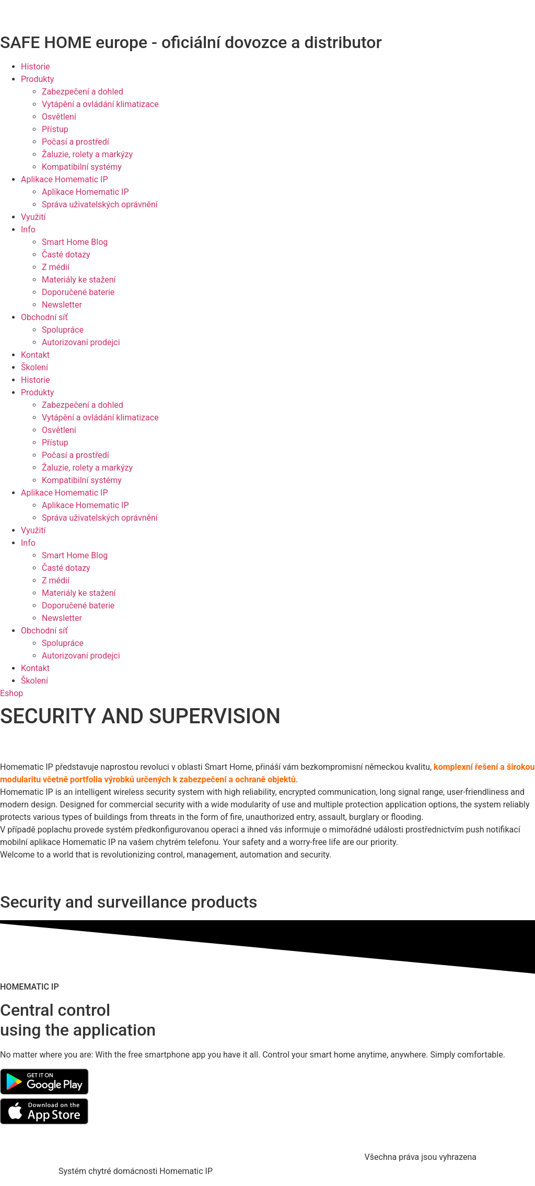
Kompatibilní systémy (82, 167)
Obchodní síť (44, 317)
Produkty (37, 79)
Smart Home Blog (75, 242)
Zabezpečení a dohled (82, 92)
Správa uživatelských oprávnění (100, 204)
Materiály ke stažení (79, 280)
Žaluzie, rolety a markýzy (87, 154)
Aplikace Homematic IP (64, 179)
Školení (34, 367)
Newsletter (62, 305)
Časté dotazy (66, 255)
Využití (33, 217)
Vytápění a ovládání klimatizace (100, 104)
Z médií (55, 267)
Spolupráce (63, 330)
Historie (35, 67)
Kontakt (35, 355)
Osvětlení (59, 117)
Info (28, 229)
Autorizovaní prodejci (81, 342)
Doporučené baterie (78, 292)
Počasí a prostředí (75, 142)
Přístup (55, 129)
